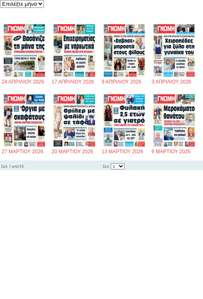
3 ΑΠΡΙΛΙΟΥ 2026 (174, 79)
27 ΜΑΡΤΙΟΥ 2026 (24, 149)
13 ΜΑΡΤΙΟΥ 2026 (124, 149)
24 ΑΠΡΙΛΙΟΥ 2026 (24, 79)
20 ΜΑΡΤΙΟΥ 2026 (74, 149)
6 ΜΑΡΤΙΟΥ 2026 (174, 149)
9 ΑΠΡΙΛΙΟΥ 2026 (124, 79)
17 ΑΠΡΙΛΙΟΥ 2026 (74, 79)
